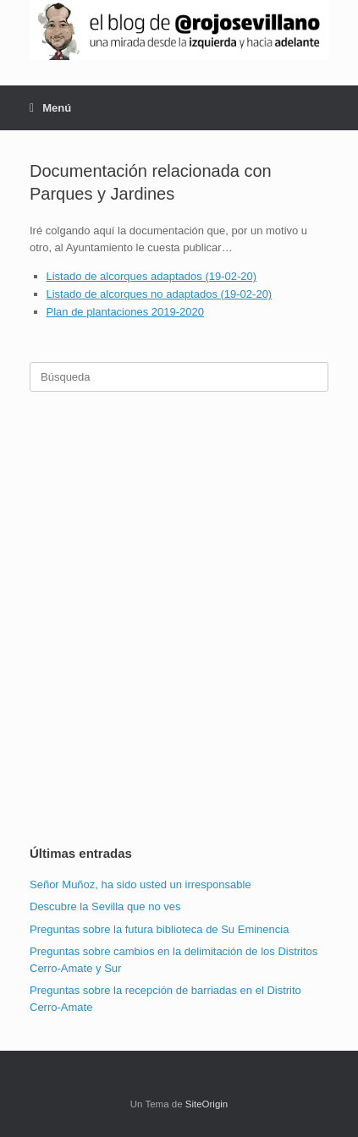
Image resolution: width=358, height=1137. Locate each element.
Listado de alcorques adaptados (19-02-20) (152, 276)
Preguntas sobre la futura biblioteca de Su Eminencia (159, 929)
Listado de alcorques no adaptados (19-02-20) (160, 294)
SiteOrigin (207, 1104)
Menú (50, 108)
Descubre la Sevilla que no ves (105, 906)
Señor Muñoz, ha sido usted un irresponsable (140, 884)
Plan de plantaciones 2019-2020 (125, 311)
